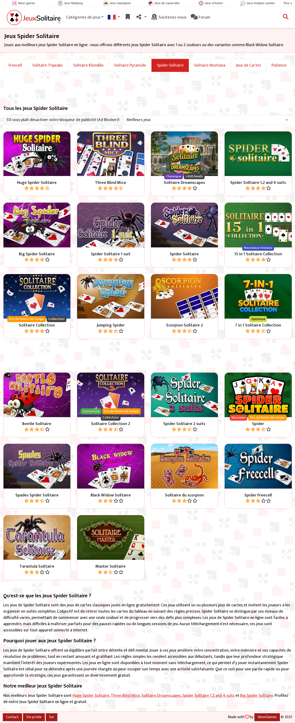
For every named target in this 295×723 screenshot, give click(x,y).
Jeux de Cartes (248, 65)
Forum (200, 17)
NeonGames (267, 717)
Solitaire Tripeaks (47, 65)
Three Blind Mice (125, 695)
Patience (279, 65)
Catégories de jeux (83, 17)
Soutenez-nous (169, 17)
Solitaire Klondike (88, 65)
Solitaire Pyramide (130, 65)
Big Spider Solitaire (256, 695)
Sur (51, 717)
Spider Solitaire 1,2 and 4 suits (208, 695)
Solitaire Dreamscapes (161, 695)
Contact (12, 717)
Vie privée (34, 717)
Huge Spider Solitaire (90, 695)
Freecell (15, 65)
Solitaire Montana (209, 65)
